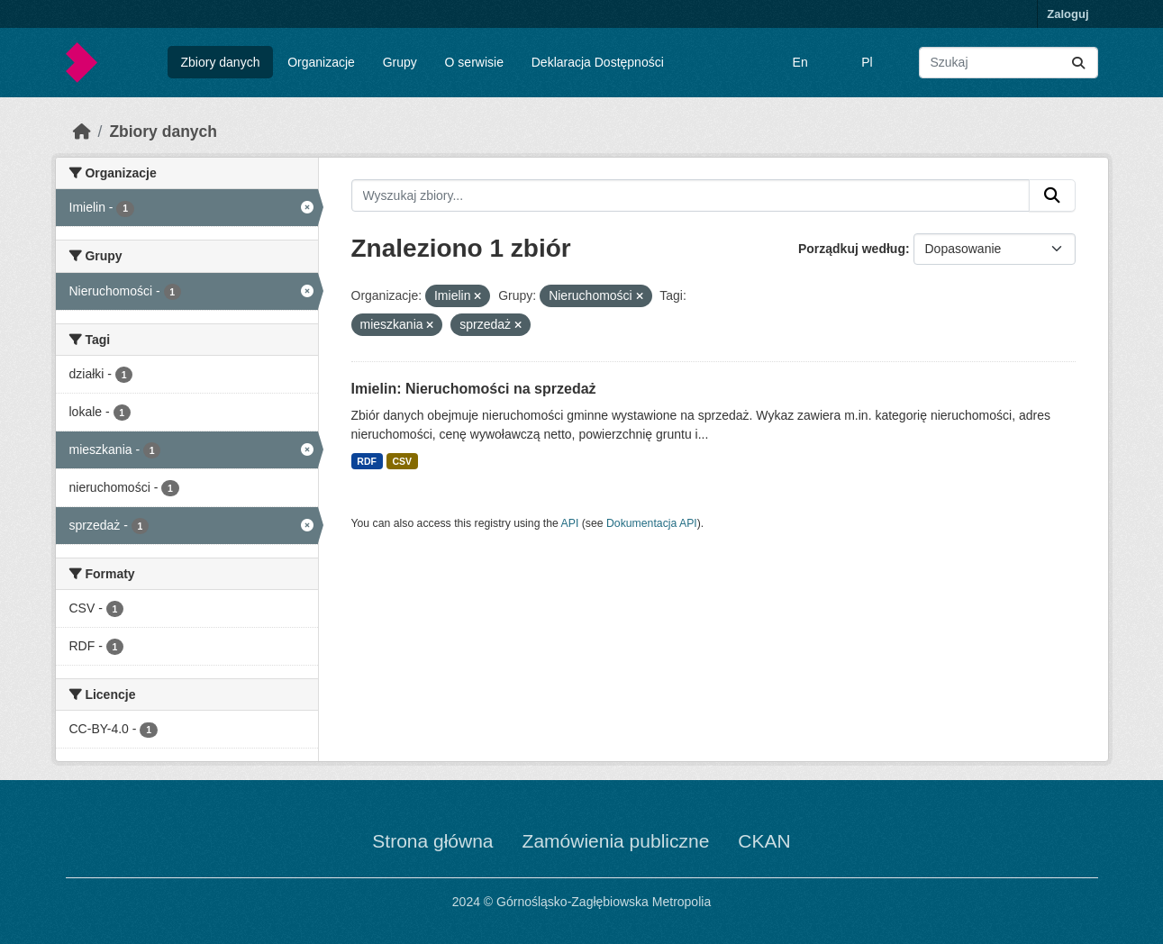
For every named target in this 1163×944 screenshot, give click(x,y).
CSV (402, 461)
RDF (367, 461)
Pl (866, 62)
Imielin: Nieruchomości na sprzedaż (473, 388)
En (800, 62)
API (570, 523)
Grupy (400, 62)
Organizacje (321, 62)
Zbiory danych (219, 62)
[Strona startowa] (82, 132)
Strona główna (432, 841)
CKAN (764, 841)
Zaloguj (1067, 14)
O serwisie (474, 62)
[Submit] (1078, 62)
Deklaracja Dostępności (598, 62)
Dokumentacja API (651, 523)
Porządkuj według (851, 248)
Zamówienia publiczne (616, 841)
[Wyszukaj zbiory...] (1008, 62)
